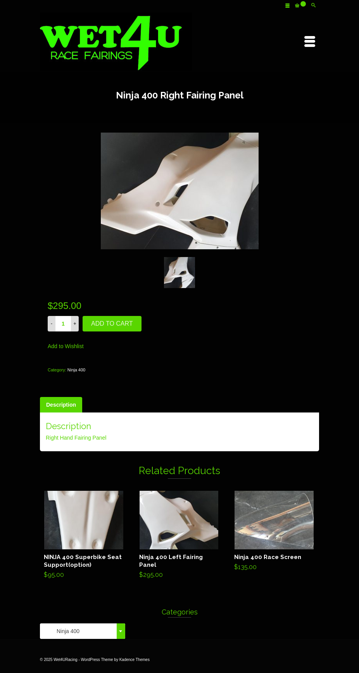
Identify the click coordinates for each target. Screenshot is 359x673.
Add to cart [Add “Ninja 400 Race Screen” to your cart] (274, 532)
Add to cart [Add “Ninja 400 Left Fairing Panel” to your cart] (178, 536)
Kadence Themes (134, 659)
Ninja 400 (76, 370)
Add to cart (112, 323)
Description (61, 405)
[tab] (61, 404)
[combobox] (82, 631)
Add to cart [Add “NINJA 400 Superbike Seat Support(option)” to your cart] (83, 536)
